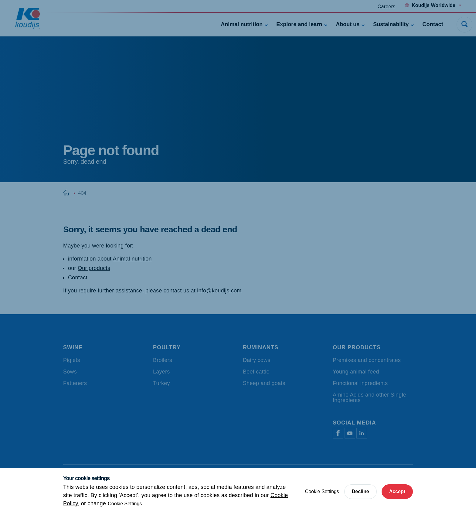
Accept (397, 491)
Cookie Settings (125, 503)
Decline (360, 491)
